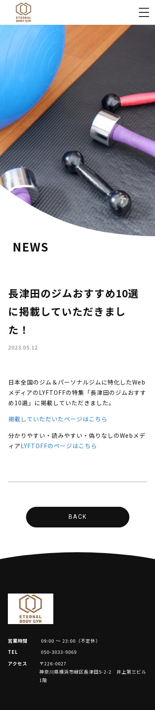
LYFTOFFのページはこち (56, 446)
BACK (78, 516)
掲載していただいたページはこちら (57, 419)
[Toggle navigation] (144, 12)
